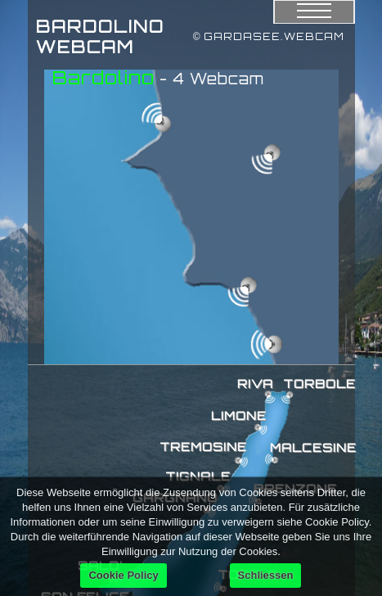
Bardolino (103, 77)
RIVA (255, 384)
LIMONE (239, 415)
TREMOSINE (203, 447)
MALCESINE (313, 447)
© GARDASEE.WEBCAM (269, 36)
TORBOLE (319, 384)
